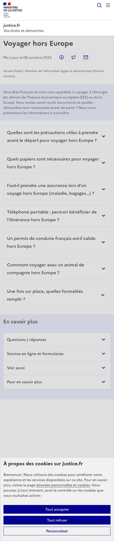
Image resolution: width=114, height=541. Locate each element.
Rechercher (99, 5)
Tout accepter (57, 509)
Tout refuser (57, 520)
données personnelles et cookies (63, 485)
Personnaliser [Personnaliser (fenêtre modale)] (57, 531)
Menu (108, 5)
